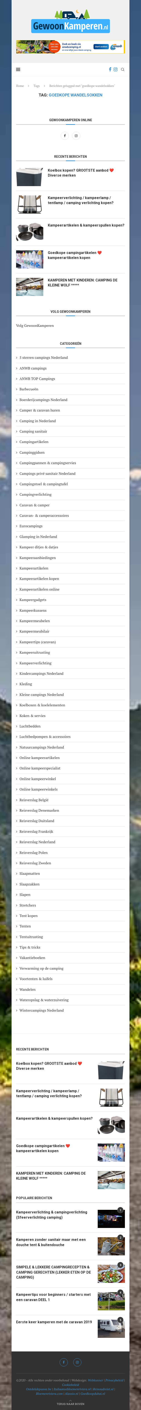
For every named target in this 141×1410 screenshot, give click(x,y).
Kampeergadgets (32, 599)
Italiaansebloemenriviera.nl (72, 1389)
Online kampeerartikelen (39, 757)
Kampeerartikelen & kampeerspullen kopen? (86, 225)
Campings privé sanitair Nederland (47, 473)
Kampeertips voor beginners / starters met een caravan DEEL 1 (53, 1297)
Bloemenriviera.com (49, 1393)
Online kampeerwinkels (38, 789)
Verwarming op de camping (41, 968)
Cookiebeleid (70, 1385)
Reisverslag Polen (33, 852)
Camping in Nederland (37, 420)
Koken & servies (32, 715)
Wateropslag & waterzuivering (43, 999)
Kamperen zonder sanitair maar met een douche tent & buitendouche (51, 1242)
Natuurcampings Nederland (41, 747)
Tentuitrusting (31, 936)
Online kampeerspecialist (40, 768)
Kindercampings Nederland (41, 673)
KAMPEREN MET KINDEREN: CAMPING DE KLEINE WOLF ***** (82, 282)
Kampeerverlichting (35, 663)
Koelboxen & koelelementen (42, 705)
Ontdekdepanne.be (38, 1389)
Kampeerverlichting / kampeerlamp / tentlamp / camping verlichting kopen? (81, 200)
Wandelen (27, 989)
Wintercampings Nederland (41, 1010)
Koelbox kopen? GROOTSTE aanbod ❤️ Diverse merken (81, 172)
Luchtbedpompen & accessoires (45, 736)
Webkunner (95, 1380)
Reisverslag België (34, 799)
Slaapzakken (29, 884)
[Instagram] (115, 69)
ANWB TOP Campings (37, 378)
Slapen (24, 894)
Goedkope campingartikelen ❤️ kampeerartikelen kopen (75, 255)
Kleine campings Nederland (41, 694)
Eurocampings (31, 525)
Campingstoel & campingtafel (43, 483)
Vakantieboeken (32, 957)
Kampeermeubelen (34, 620)
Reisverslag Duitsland (36, 820)
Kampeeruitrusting (34, 652)
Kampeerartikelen (33, 568)
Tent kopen (28, 915)
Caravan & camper (34, 505)
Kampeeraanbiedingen (37, 557)
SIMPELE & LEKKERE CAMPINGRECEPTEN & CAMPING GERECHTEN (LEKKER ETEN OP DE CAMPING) (53, 1272)
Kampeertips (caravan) (37, 641)
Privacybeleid (114, 1380)
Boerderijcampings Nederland (43, 399)
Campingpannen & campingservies (47, 462)
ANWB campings (32, 368)
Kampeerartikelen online (39, 589)
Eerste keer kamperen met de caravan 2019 (54, 1322)
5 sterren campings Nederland (43, 357)
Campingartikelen (33, 441)
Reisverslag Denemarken (39, 810)
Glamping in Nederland (38, 536)
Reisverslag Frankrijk (36, 831)
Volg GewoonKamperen (35, 325)
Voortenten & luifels (36, 978)
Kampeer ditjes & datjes (38, 547)
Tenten (25, 926)
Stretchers (27, 905)
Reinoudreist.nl (103, 1389)
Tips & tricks (29, 947)
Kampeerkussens (32, 610)
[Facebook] (110, 69)
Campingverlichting (35, 494)
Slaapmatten (29, 873)
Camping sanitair (33, 431)
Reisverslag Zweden (35, 862)
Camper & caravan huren (39, 410)
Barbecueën (28, 389)
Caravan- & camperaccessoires (44, 515)
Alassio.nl (71, 1393)
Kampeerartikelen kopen (39, 578)
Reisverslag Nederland (37, 841)
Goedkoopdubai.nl (92, 1393)
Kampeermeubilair (34, 631)
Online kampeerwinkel (37, 778)
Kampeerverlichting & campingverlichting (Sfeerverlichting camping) (51, 1214)
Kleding (25, 683)
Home (20, 86)
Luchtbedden (30, 726)
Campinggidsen (32, 452)
